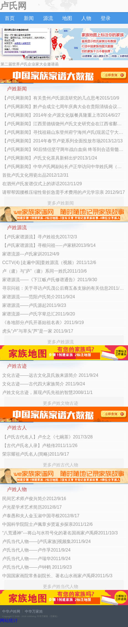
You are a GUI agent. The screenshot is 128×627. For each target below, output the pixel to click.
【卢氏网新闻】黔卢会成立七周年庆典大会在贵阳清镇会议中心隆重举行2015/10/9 (64, 106)
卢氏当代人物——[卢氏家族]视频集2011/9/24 (46, 541)
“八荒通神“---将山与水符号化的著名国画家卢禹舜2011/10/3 (60, 533)
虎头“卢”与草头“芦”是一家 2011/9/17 (37, 331)
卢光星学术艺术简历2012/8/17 (32, 507)
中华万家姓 (34, 611)
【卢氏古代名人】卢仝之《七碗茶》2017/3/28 (47, 437)
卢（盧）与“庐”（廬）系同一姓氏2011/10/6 (44, 271)
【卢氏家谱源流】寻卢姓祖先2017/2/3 (39, 236)
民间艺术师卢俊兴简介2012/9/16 (34, 498)
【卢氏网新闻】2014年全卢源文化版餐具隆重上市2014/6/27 (61, 115)
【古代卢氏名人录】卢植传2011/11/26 (39, 445)
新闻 (29, 18)
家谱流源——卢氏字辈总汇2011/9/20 (38, 314)
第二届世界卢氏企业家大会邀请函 (30, 64)
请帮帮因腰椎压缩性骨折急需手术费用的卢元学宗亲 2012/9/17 (63, 192)
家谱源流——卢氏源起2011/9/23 (34, 305)
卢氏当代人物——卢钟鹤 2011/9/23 (37, 567)
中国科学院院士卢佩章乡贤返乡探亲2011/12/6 (47, 524)
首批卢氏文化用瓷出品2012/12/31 (35, 175)
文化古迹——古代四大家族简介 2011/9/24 (43, 384)
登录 (106, 18)
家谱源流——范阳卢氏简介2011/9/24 (38, 296)
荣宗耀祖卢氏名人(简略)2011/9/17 (35, 454)
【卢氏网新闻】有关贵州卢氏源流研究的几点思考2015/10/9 (60, 98)
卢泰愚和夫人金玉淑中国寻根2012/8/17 (40, 515)
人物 (86, 18)
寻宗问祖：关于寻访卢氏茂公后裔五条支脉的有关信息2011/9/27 (64, 288)
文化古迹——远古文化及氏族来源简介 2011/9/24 (50, 375)
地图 (67, 18)
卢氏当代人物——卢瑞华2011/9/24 (36, 558)
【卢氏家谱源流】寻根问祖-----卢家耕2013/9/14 (49, 245)
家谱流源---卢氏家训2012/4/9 (30, 254)
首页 (10, 18)
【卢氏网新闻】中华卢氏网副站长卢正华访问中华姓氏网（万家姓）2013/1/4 (64, 166)
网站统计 (9, 620)
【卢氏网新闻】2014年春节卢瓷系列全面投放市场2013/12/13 (62, 141)
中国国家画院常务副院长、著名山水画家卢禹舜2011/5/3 (57, 575)
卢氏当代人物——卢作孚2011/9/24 (36, 550)
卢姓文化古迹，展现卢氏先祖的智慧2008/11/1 (47, 392)
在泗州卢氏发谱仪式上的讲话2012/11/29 (42, 183)
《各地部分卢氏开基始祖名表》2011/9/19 (43, 322)
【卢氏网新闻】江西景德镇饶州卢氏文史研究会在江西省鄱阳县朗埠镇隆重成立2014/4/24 (64, 123)
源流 (48, 18)
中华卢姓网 (11, 611)
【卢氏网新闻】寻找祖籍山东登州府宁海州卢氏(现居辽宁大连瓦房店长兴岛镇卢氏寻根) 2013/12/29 (64, 132)
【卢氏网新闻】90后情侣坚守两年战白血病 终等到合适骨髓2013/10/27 (64, 149)
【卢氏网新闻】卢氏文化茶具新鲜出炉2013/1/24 (49, 158)
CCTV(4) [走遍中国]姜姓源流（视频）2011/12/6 (49, 262)
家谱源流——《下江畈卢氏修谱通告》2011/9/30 (49, 279)
